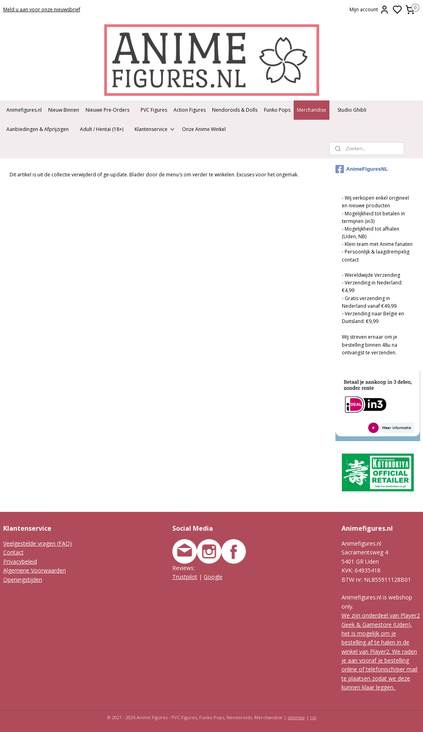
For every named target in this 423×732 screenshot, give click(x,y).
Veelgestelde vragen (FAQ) (37, 543)
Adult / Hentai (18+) (101, 129)
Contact (13, 552)
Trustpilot (184, 577)
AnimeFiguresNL (361, 169)
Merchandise (311, 109)
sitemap (296, 717)
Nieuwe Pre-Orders (107, 109)
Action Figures (190, 109)
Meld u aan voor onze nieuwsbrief (41, 9)
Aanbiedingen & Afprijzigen (37, 129)
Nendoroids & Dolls (234, 109)
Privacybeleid (20, 561)
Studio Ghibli (351, 109)
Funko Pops (277, 109)
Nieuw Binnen (63, 109)
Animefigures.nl (24, 109)
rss (313, 717)
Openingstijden (22, 579)
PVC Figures (154, 109)
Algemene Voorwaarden (34, 570)
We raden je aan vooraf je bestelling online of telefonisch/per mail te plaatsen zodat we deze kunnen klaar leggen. (379, 669)
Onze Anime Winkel (204, 129)
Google (213, 577)
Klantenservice (155, 129)
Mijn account (369, 9)
